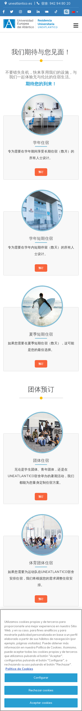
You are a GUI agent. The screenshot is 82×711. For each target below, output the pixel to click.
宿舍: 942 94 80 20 (55, 3)
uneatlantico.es (20, 3)
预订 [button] (40, 171)
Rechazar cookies (41, 690)
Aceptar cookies (41, 702)
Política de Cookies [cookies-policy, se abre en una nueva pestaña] (19, 669)
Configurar (41, 677)
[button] (75, 12)
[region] (41, 660)
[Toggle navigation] (76, 23)
